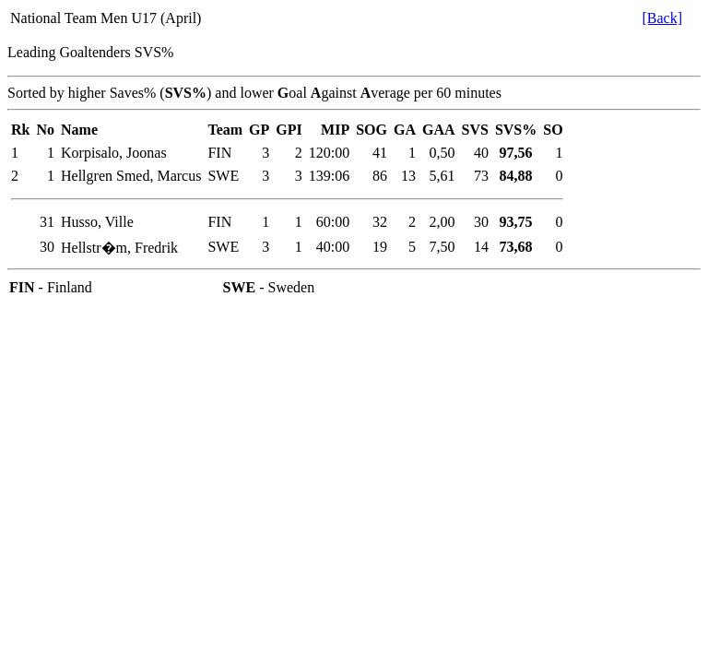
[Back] (662, 18)
